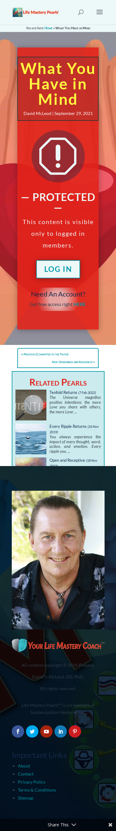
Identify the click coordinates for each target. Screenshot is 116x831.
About (24, 765)
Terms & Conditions (37, 789)
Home (49, 28)
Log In (58, 268)
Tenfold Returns (63, 392)
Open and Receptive (67, 460)
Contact (25, 773)
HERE (79, 304)
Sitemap (25, 797)
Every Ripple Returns (68, 426)
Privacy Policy (31, 781)
